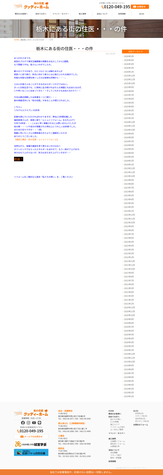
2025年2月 (129, 114)
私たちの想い (115, 419)
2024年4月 (129, 152)
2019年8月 (129, 369)
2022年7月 (129, 234)
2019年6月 (129, 377)
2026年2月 (129, 67)
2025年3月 (129, 110)
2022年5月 (129, 241)
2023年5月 (129, 195)
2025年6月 (129, 98)
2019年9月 (129, 365)
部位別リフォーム (117, 443)
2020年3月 (129, 342)
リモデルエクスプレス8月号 (26, 110)
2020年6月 (129, 330)
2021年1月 (129, 303)
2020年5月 (129, 334)
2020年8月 (129, 322)
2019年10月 (129, 361)
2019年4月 (129, 384)
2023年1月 (129, 210)
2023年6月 (129, 191)
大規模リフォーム (117, 441)
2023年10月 (129, 176)
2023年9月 (129, 179)
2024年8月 (129, 137)
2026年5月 (129, 56)
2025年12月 (129, 75)
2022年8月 (129, 230)
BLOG (141, 13)
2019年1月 (129, 396)
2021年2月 (129, 299)
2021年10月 (129, 268)
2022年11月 (129, 218)
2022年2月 (129, 253)
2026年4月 (129, 60)
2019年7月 (129, 373)
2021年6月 (129, 284)
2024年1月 (129, 164)
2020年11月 (129, 311)
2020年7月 (129, 326)
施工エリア (114, 424)
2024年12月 (129, 121)
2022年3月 (129, 249)
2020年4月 (129, 338)
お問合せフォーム (140, 424)
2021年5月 (129, 288)
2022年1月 (129, 257)
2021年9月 (129, 272)
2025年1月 (129, 118)
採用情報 (122, 13)
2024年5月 (129, 148)
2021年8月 (129, 276)
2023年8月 (129, 183)
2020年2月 (129, 346)
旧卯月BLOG (140, 418)
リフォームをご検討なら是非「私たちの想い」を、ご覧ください (43, 176)
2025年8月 (129, 91)
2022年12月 (129, 214)
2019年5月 (129, 380)
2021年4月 (129, 292)
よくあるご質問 (116, 429)
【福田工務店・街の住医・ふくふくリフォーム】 (36, 139)
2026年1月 (129, 71)
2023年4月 (129, 199)
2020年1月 (129, 350)
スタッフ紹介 (115, 455)
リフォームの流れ (117, 427)
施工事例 (82, 13)
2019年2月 (129, 392)
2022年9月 (129, 226)
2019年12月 (129, 353)
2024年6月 (129, 145)
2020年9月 (129, 319)
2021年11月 (129, 264)
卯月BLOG (139, 413)
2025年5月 (129, 102)
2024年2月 (129, 160)
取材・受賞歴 (115, 457)
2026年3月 (129, 63)
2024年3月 (129, 156)
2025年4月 (129, 106)
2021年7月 (129, 280)
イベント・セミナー (60, 13)
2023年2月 (129, 206)
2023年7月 (129, 187)
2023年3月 (129, 203)
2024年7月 (129, 141)
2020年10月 (129, 315)
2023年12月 (129, 168)
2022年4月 (129, 245)
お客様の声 (114, 446)
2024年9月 (129, 133)
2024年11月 (129, 125)
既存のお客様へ (21, 13)
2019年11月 (129, 357)
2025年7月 (129, 94)
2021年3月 (129, 295)
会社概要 (114, 452)
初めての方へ (41, 13)
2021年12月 (129, 261)
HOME (16, 39)
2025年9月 (129, 87)
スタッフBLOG (141, 415)
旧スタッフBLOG (142, 421)
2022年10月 (129, 222)
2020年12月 (129, 307)
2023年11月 (129, 172)
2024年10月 (129, 129)
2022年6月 (129, 237)
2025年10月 (129, 83)
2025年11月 (129, 79)
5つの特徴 (114, 421)
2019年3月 (129, 388)
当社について (102, 13)
